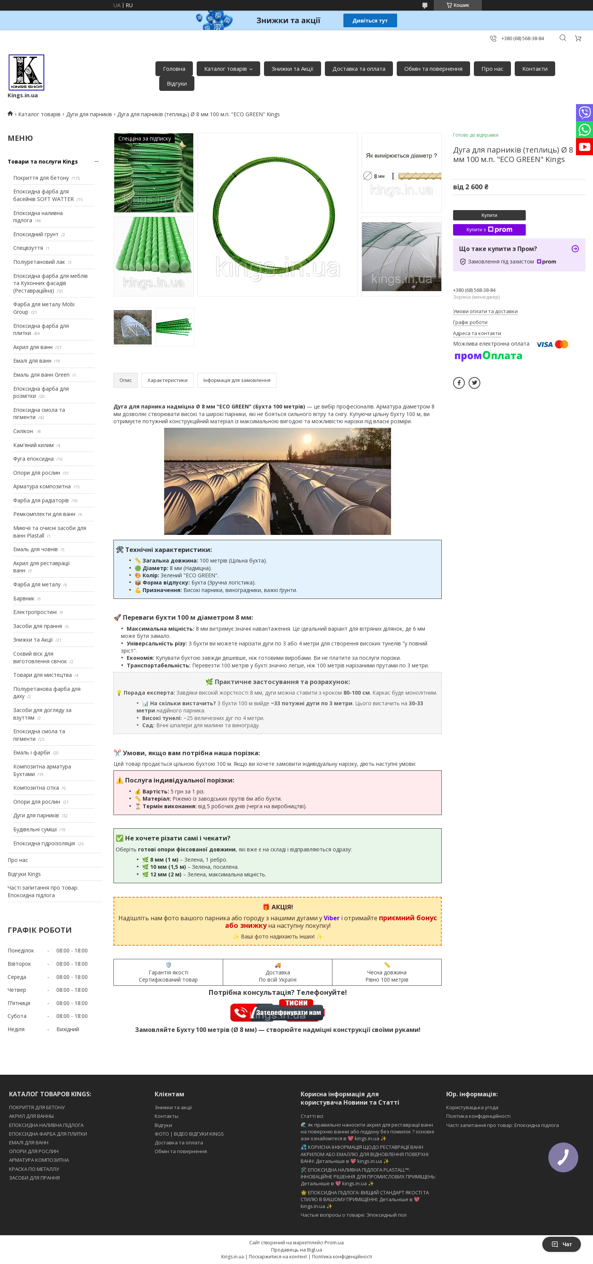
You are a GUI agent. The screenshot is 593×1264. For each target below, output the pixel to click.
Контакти (535, 68)
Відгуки (177, 83)
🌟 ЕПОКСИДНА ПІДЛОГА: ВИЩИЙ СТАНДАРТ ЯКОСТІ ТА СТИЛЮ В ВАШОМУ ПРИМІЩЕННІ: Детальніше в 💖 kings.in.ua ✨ (365, 1199)
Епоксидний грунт (36, 234)
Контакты (167, 1116)
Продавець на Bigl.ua (296, 1249)
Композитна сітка (36, 787)
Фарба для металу (37, 584)
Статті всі (312, 1116)
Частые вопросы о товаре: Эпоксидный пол (354, 1214)
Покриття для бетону (41, 177)
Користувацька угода (472, 1107)
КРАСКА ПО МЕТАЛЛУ (34, 1169)
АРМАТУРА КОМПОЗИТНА (39, 1159)
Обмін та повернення (433, 68)
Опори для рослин (36, 472)
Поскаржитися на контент (278, 1256)
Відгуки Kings (24, 873)
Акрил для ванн (33, 347)
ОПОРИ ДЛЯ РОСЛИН (34, 1151)
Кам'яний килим (33, 445)
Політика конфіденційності (478, 1116)
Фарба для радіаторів (41, 500)
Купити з (489, 229)
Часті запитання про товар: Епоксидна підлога (43, 891)
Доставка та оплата (358, 68)
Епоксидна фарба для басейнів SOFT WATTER (43, 195)
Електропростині (35, 612)
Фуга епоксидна (33, 458)
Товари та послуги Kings (43, 161)
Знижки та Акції (293, 68)
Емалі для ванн (32, 360)
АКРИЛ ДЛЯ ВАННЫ (31, 1116)
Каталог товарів (225, 68)
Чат (561, 1244)
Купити (489, 215)
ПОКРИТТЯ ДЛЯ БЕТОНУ (37, 1107)
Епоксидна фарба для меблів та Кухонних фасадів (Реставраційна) (50, 283)
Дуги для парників (89, 114)
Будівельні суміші (35, 829)
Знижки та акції (173, 1107)
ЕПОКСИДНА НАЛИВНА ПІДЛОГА (46, 1125)
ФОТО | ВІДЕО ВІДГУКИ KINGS (189, 1133)
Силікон (23, 431)
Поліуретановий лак (39, 261)
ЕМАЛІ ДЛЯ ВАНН (28, 1142)
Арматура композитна (42, 486)
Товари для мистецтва (42, 674)
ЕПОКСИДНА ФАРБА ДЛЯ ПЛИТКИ (48, 1133)
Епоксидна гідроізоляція (44, 843)
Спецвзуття (28, 247)
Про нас (492, 68)
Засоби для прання (37, 626)
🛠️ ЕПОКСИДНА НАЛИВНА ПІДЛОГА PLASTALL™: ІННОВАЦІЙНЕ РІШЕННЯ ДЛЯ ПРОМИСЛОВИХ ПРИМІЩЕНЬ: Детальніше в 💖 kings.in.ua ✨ (368, 1176)
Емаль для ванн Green (41, 374)
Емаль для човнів (35, 549)
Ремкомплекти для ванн (44, 513)
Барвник (23, 598)
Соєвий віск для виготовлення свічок (40, 657)
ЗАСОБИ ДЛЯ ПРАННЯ (34, 1177)
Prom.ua (334, 1242)
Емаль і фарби (31, 752)
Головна (174, 68)
